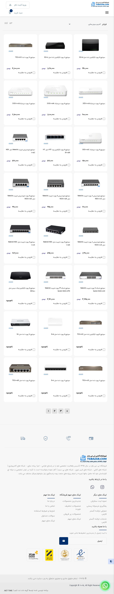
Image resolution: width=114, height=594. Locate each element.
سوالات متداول (48, 516)
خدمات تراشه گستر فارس (98, 520)
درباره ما (51, 501)
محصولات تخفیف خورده (73, 507)
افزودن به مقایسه (95, 72)
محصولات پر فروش (72, 514)
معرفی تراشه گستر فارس (98, 512)
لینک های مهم (74, 519)
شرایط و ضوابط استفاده (44, 511)
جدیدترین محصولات (71, 501)
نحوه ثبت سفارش (99, 501)
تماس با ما (50, 506)
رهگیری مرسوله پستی (97, 506)
